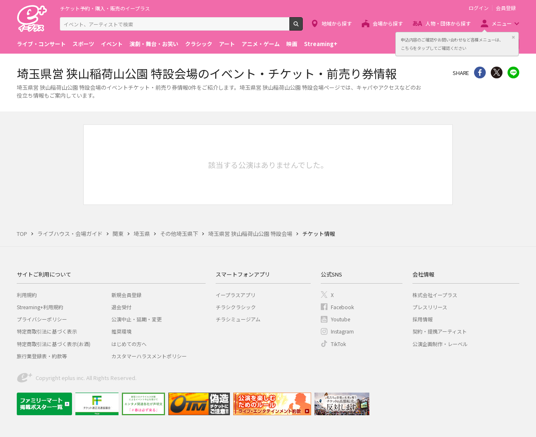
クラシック (198, 44)
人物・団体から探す (448, 23)
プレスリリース (429, 306)
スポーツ (83, 44)
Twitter (496, 72)
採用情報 (422, 319)
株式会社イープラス (434, 294)
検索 (302, 27)
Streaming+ (321, 44)
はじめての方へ (129, 343)
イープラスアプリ (235, 294)
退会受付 (121, 306)
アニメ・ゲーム (261, 44)
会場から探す (388, 23)
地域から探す (337, 23)
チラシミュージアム (238, 319)
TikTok (338, 343)
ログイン (479, 8)
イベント (112, 44)
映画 (291, 44)
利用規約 (27, 294)
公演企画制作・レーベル (440, 343)
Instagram (342, 331)
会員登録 (506, 8)
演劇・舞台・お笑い (153, 44)
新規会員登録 (126, 294)
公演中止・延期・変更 (136, 319)
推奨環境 (121, 331)
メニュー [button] (502, 23)
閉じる (513, 37)
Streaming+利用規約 (40, 306)
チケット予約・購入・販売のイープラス (105, 8)
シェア (480, 72)
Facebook (342, 306)
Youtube (340, 319)
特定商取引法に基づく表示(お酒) (53, 343)
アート (227, 44)
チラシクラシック (236, 306)
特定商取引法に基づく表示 (47, 331)
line (513, 72)
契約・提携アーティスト (439, 331)
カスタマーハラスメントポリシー (149, 355)
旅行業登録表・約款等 (42, 355)
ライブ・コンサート (41, 44)
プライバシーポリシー (42, 319)
